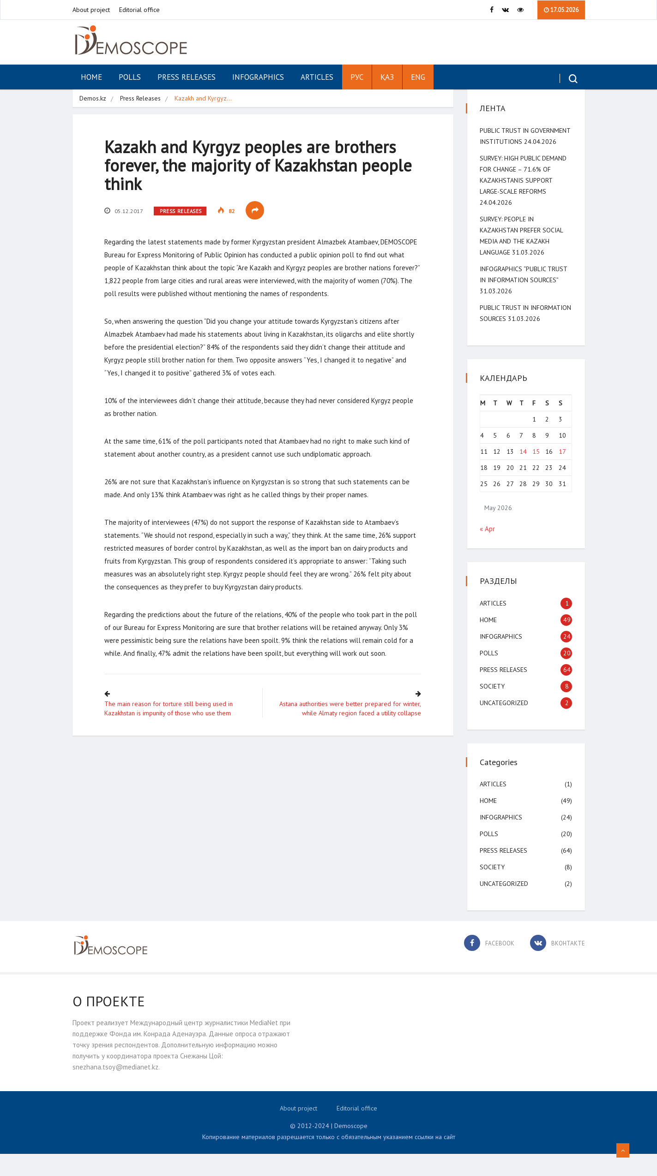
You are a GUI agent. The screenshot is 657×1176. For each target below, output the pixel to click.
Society (493, 708)
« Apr (488, 550)
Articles (317, 77)
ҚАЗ (387, 77)
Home (91, 77)
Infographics (258, 77)
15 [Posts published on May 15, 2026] (536, 473)
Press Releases (186, 77)
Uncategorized (505, 725)
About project (91, 10)
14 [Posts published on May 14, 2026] (523, 473)
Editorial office (139, 10)
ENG (418, 77)
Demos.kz (92, 98)
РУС (356, 77)
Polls (130, 77)
